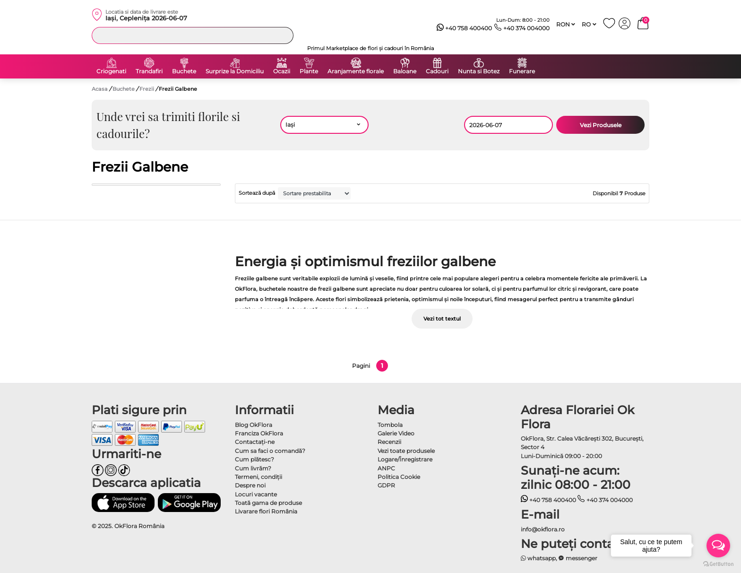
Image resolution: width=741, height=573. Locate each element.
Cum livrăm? (253, 468)
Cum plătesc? (254, 459)
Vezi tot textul (442, 318)
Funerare (522, 71)
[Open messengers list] (718, 545)
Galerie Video (396, 433)
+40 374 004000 (522, 28)
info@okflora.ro (543, 529)
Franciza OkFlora (259, 433)
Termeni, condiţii (258, 476)
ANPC (386, 468)
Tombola (390, 424)
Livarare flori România (266, 511)
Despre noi (250, 485)
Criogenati (111, 71)
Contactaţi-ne (255, 441)
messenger (578, 558)
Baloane (404, 71)
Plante (309, 71)
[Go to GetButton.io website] (718, 563)
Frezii (147, 89)
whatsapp (538, 558)
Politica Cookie (399, 476)
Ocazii (281, 71)
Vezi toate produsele (406, 450)
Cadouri (437, 71)
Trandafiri (149, 71)
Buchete (184, 71)
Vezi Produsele (600, 125)
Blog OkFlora (253, 424)
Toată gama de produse (268, 502)
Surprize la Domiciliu (235, 71)
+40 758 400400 (464, 28)
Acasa (100, 89)
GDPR (386, 485)
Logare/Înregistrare (405, 459)
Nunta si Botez (479, 71)
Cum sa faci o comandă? (270, 450)
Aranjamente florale (355, 71)
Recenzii (389, 441)
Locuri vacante (256, 494)
